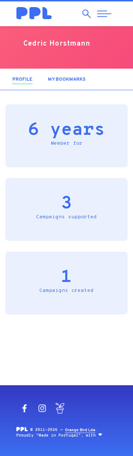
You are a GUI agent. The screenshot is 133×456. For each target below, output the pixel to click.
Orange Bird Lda (80, 430)
